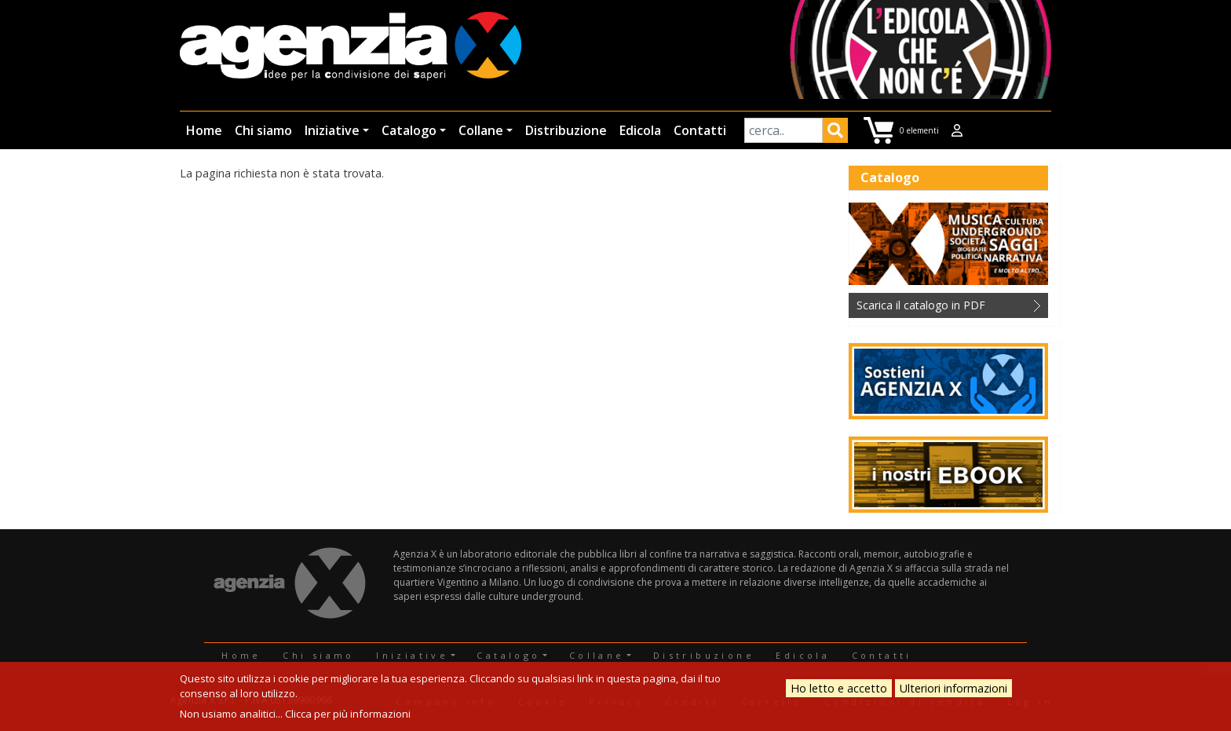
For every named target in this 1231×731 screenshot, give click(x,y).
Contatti (700, 130)
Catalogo (409, 130)
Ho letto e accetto (839, 688)
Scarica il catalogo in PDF (921, 305)
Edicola (640, 130)
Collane (480, 130)
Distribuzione (566, 130)
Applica (835, 132)
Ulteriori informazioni (953, 688)
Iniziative (332, 130)
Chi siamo (263, 130)
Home (204, 130)
